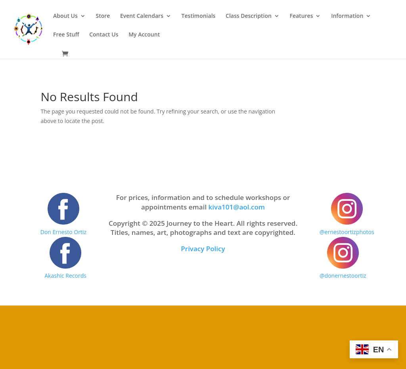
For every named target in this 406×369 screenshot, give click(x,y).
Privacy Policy (203, 248)
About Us (65, 16)
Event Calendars (141, 16)
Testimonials (199, 16)
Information (347, 16)
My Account (144, 35)
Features (301, 16)
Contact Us (103, 35)
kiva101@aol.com (237, 206)
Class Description (249, 16)
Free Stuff (66, 35)
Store (103, 16)
